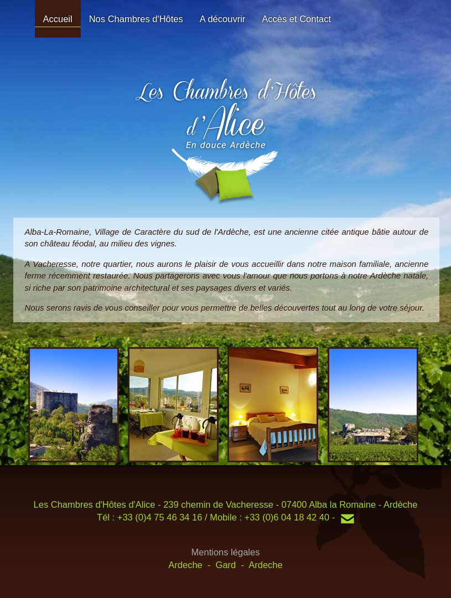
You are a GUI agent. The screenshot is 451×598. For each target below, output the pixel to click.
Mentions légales (225, 552)
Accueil (57, 19)
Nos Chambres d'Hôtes (136, 19)
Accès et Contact (296, 19)
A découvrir (223, 19)
